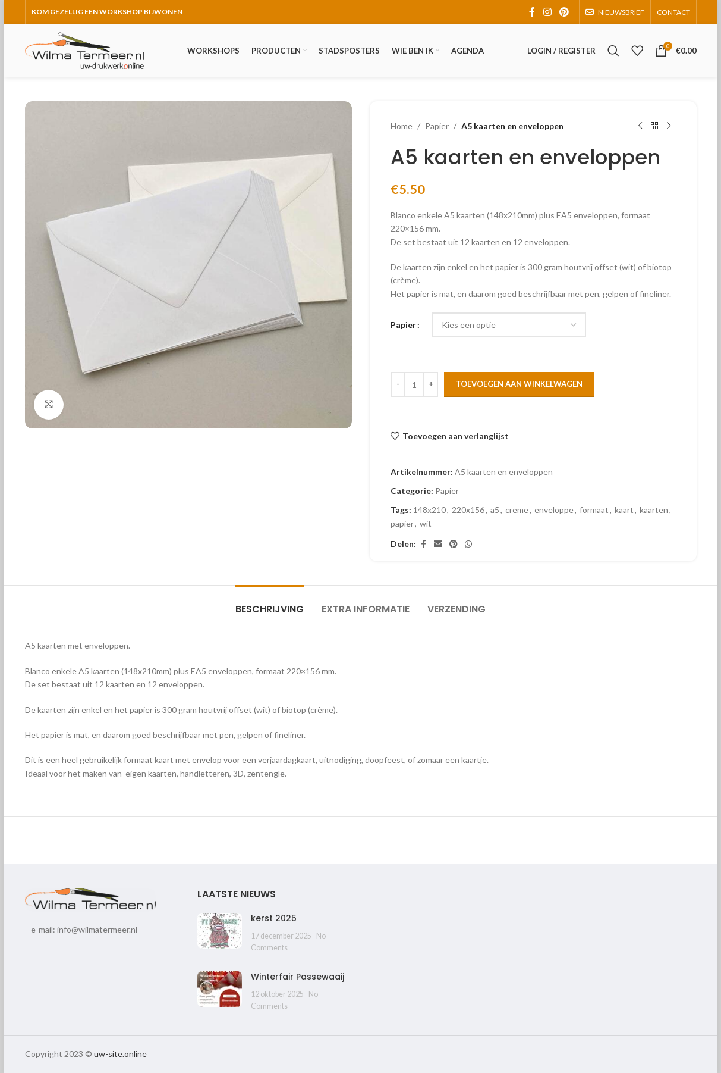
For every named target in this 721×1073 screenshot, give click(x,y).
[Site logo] (84, 50)
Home (402, 126)
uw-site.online (120, 1054)
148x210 (429, 510)
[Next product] (669, 126)
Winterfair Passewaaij (297, 977)
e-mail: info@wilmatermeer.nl (84, 929)
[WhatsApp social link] (468, 544)
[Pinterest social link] (563, 12)
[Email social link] (438, 544)
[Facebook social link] (532, 12)
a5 (494, 510)
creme (516, 510)
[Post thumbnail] (219, 933)
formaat (594, 510)
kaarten (654, 510)
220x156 (468, 510)
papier (402, 523)
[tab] (269, 603)
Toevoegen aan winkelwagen (519, 384)
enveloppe (554, 510)
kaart (624, 510)
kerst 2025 (274, 918)
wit (426, 523)
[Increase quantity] (430, 384)
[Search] (613, 50)
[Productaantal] (414, 384)
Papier (437, 126)
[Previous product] (640, 126)
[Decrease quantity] (398, 384)
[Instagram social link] (547, 12)
